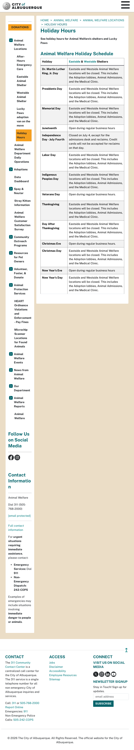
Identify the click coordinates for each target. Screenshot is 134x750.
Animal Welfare (66, 20)
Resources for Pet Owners (21, 257)
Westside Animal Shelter (23, 97)
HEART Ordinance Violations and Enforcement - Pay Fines (22, 311)
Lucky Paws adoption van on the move (23, 117)
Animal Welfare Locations (103, 20)
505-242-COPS (23, 719)
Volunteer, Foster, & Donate (21, 273)
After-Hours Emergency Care (24, 63)
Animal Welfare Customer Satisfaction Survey (22, 221)
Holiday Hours (22, 135)
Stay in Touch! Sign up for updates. (109, 689)
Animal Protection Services (21, 289)
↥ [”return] (126, 650)
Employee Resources (63, 675)
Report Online (14, 707)
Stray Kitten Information (22, 203)
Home (44, 20)
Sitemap (54, 679)
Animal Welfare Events (19, 358)
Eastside (74, 61)
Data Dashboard (21, 179)
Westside (90, 61)
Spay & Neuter (19, 191)
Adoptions (21, 169)
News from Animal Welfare (21, 374)
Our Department (22, 388)
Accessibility (57, 671)
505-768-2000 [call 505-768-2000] (29, 703)
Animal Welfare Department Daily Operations (22, 153)
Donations (20, 27)
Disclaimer (56, 666)
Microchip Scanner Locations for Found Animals (21, 338)
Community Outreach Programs (21, 241)
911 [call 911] (26, 711)
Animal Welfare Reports (19, 402)
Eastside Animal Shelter (22, 81)
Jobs (52, 662)
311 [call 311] (14, 703)
